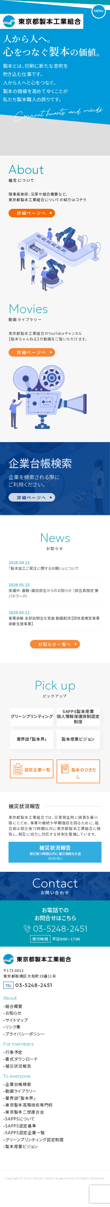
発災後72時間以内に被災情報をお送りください (55, 856)
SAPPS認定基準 (20, 1126)
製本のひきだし (84, 774)
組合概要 (14, 1006)
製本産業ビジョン (78, 742)
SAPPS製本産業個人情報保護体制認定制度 (78, 719)
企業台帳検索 (18, 1084)
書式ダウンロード (21, 1059)
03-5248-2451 (60, 929)
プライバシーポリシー (25, 1034)
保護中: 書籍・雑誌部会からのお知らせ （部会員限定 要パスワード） (54, 594)
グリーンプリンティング (32, 719)
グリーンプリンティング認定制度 (34, 1139)
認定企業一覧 (37, 770)
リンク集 (13, 1027)
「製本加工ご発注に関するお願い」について (44, 569)
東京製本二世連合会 (24, 1112)
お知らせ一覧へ (55, 645)
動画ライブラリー (21, 1091)
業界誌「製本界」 (32, 742)
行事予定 (14, 1052)
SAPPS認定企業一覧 (25, 1132)
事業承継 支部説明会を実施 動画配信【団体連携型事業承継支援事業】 (54, 622)
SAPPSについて (20, 1119)
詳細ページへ (32, 213)
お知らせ (13, 1013)
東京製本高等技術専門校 (29, 1105)
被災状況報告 (18, 1066)
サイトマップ (16, 1020)
